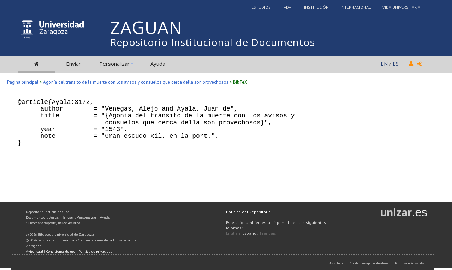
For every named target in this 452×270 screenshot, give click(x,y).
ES (396, 63)
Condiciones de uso (60, 251)
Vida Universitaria (401, 7)
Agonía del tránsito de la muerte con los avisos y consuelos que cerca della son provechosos (135, 82)
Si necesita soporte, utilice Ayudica (53, 223)
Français (268, 233)
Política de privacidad (95, 251)
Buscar (54, 217)
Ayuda (157, 63)
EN (384, 63)
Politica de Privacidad (410, 263)
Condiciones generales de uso (369, 263)
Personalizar (114, 63)
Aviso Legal (336, 263)
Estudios (261, 7)
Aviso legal (34, 251)
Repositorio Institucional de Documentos (212, 42)
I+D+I (287, 7)
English (233, 233)
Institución (316, 7)
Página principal (22, 82)
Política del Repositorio (248, 212)
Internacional (355, 7)
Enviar (73, 63)
